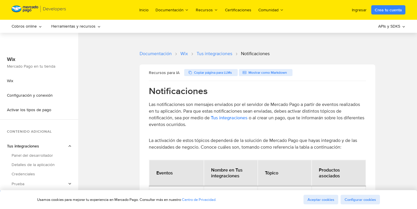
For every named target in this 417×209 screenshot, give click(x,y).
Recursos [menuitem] (207, 10)
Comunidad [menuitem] (271, 10)
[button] (39, 183)
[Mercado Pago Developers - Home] (39, 10)
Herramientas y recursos (76, 26)
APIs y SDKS (391, 26)
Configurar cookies (360, 199)
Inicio (144, 10)
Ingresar (359, 10)
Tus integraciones (214, 53)
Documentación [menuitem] (172, 10)
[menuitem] (27, 26)
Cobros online (27, 26)
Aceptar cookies (321, 199)
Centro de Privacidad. (199, 199)
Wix (184, 53)
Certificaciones (238, 10)
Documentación (156, 53)
